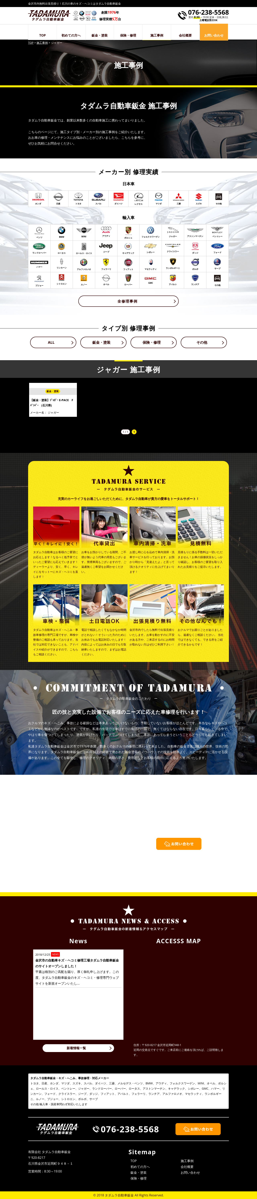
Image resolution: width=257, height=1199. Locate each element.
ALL (51, 342)
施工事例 (156, 35)
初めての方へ (71, 35)
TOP (42, 35)
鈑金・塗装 (100, 35)
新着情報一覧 (76, 1048)
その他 (201, 342)
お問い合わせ (190, 1172)
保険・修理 (128, 35)
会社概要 (185, 35)
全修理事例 (127, 301)
